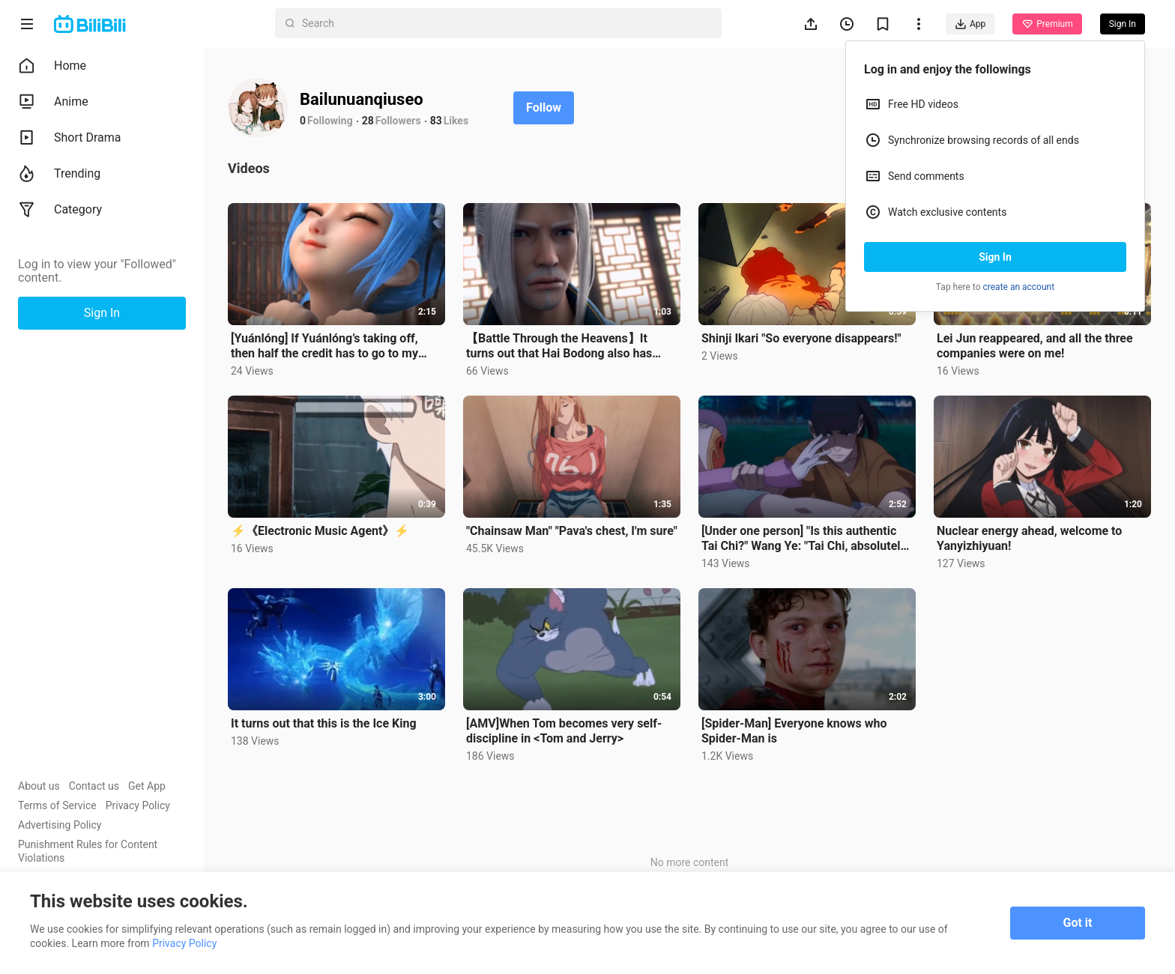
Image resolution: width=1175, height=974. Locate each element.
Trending (59, 174)
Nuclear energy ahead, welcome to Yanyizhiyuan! (1029, 538)
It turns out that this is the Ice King (324, 723)
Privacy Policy (138, 805)
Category (60, 210)
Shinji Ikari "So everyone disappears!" (801, 338)
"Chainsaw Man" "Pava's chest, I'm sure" (571, 531)
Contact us (94, 786)
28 (368, 121)
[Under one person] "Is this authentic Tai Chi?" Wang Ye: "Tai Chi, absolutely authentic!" (804, 539)
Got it (1078, 923)
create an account (1019, 287)
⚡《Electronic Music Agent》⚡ (320, 531)
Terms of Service (57, 805)
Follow (543, 107)
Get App (147, 786)
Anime (53, 102)
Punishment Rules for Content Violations (87, 851)
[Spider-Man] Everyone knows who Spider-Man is (794, 730)
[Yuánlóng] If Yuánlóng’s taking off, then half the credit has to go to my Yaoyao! (324, 346)
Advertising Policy (59, 825)
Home (52, 66)
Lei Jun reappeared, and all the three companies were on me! (1035, 345)
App (970, 24)
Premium (1046, 24)
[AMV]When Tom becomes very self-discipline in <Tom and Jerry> (564, 730)
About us (39, 786)
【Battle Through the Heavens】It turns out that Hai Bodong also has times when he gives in (559, 346)
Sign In (995, 257)
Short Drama (69, 138)
